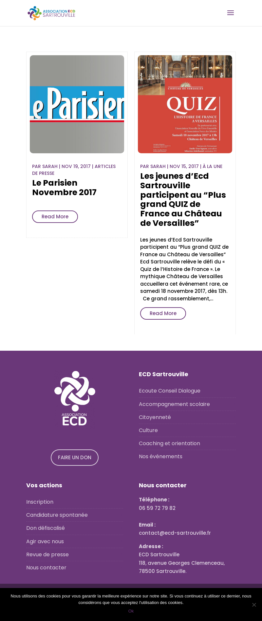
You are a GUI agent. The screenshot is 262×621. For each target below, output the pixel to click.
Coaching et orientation (169, 443)
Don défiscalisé (45, 528)
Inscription (39, 502)
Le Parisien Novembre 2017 (64, 187)
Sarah (50, 166)
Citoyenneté (155, 417)
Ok (131, 611)
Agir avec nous (45, 541)
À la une (212, 166)
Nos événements (160, 456)
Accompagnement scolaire (174, 404)
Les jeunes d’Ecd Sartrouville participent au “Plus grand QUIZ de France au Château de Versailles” (183, 199)
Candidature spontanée (57, 515)
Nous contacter (46, 567)
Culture (148, 430)
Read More (55, 216)
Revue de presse (47, 554)
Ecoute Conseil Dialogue (169, 390)
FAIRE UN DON (74, 457)
